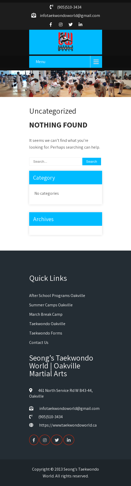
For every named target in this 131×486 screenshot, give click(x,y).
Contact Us (38, 342)
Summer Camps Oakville (51, 305)
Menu (40, 61)
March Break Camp (46, 314)
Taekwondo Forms (45, 333)
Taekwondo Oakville (47, 323)
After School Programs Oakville (57, 295)
